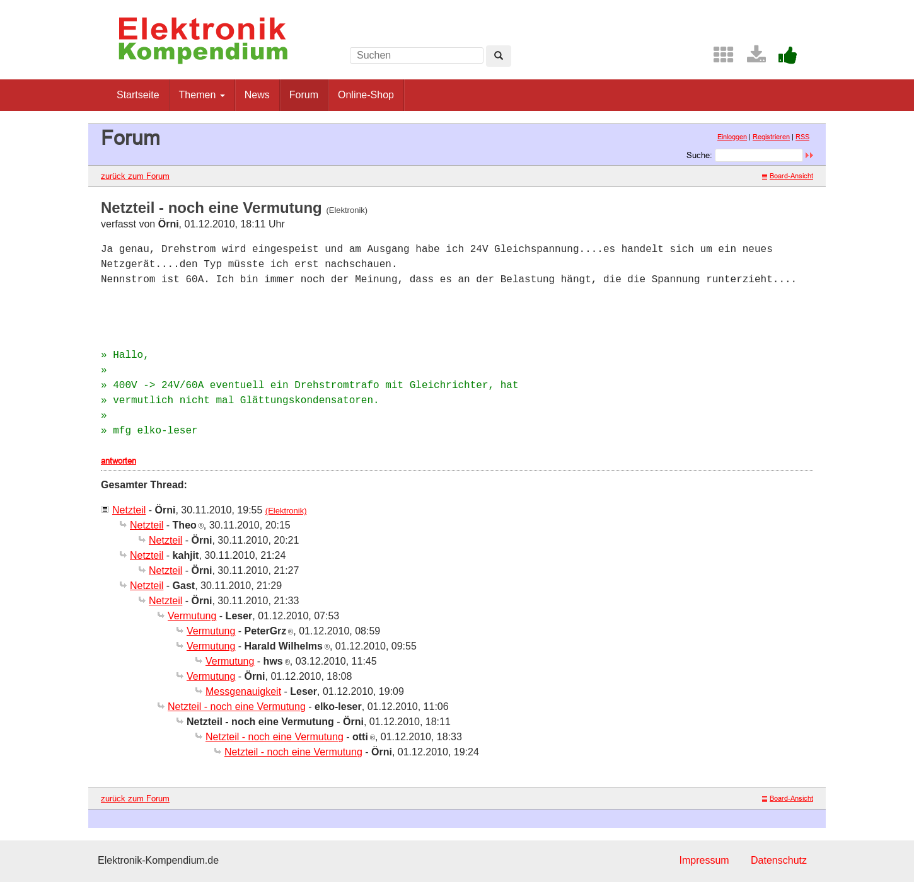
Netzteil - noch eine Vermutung (237, 706)
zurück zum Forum (135, 176)
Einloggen (732, 136)
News (257, 94)
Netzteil (129, 510)
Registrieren (771, 136)
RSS (802, 136)
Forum (303, 94)
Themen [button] (202, 94)
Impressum (704, 860)
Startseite (138, 94)
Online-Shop (366, 94)
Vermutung (192, 615)
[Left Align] (498, 56)
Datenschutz (779, 860)
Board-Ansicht (787, 175)
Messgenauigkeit (243, 691)
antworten (118, 460)
